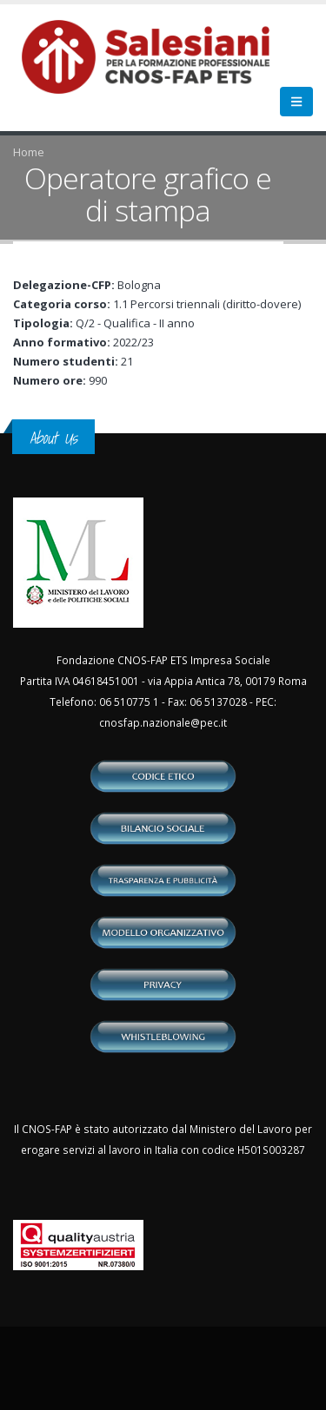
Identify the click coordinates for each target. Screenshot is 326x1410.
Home (28, 152)
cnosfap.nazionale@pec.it (163, 722)
